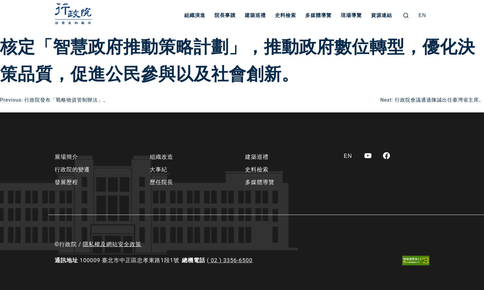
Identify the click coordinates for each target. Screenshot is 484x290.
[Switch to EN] (422, 15)
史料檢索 (285, 15)
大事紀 (158, 169)
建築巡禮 (255, 15)
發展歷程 (66, 182)
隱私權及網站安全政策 (112, 244)
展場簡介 (66, 156)
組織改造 (161, 156)
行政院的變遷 (72, 169)
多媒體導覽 (318, 15)
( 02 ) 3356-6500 (229, 260)
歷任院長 (161, 182)
